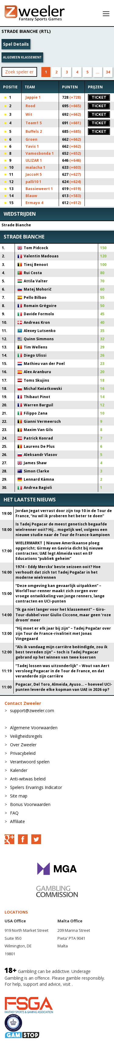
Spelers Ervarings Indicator (36, 787)
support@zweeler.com (32, 710)
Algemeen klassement (22, 57)
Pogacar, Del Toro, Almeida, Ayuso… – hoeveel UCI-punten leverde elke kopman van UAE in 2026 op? (64, 687)
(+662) (75, 114)
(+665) (75, 105)
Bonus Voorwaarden (30, 804)
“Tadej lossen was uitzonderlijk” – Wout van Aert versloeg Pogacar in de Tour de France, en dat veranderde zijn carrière (62, 671)
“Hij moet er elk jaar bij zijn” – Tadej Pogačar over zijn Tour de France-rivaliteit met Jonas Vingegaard (63, 633)
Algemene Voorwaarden (33, 727)
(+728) (75, 97)
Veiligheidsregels (26, 736)
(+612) (75, 202)
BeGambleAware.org (25, 990)
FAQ (14, 813)
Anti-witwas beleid (28, 779)
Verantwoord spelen (30, 762)
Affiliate (17, 821)
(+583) (75, 195)
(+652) (75, 153)
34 (108, 72)
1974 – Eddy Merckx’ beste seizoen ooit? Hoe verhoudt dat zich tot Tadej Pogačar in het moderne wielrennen (58, 572)
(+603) (75, 167)
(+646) (75, 160)
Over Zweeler (23, 745)
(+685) (75, 131)
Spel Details (16, 44)
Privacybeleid (23, 753)
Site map (18, 796)
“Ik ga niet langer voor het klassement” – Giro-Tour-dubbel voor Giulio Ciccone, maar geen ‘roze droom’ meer (63, 614)
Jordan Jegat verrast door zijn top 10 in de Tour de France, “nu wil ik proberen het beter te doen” (64, 513)
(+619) (75, 188)
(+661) (75, 123)
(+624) (75, 181)
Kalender (18, 770)
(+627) (75, 174)
